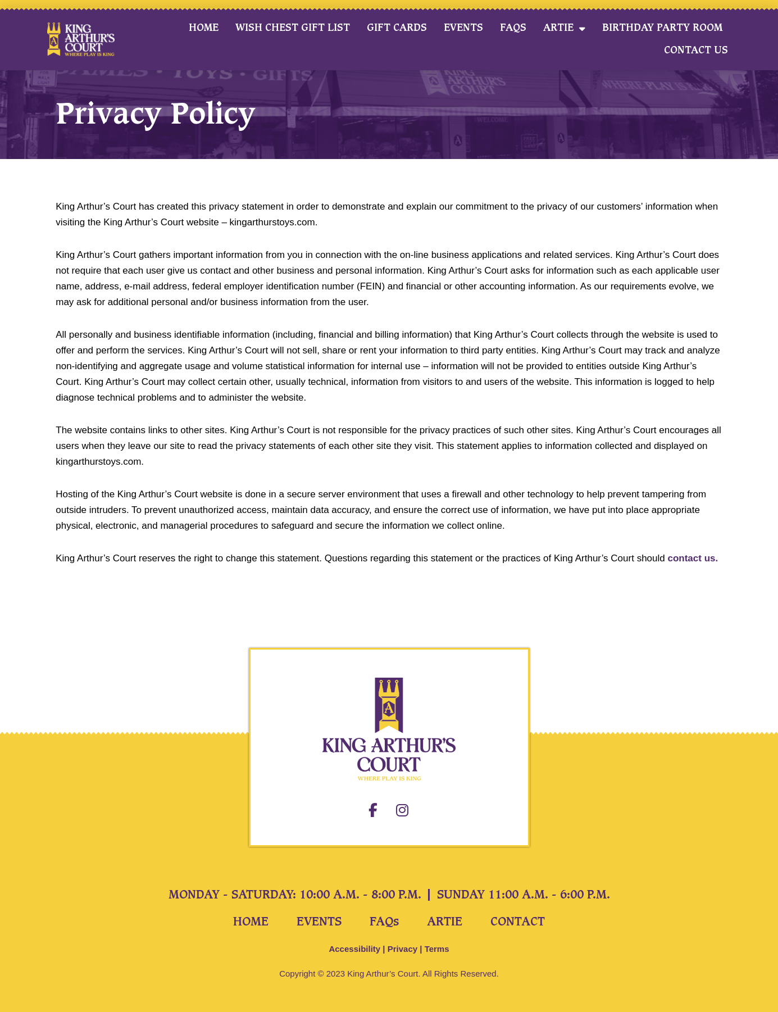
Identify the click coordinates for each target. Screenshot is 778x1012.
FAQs (513, 28)
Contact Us (696, 50)
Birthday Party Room (662, 28)
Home (204, 28)
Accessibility (354, 949)
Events (463, 28)
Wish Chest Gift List (292, 28)
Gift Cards (397, 28)
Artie (564, 28)
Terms (437, 949)
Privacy (402, 949)
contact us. (692, 558)
